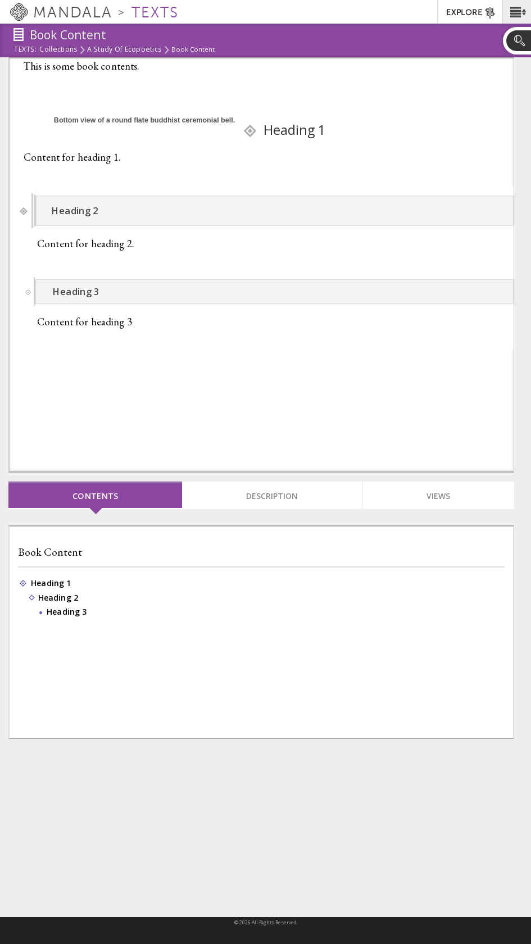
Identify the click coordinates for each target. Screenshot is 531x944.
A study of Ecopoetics (124, 50)
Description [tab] (272, 496)
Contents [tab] (95, 495)
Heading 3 (68, 612)
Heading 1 (51, 583)
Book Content (50, 552)
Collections (58, 50)
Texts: (25, 50)
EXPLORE (471, 13)
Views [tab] (438, 496)
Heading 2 (59, 598)
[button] (516, 12)
